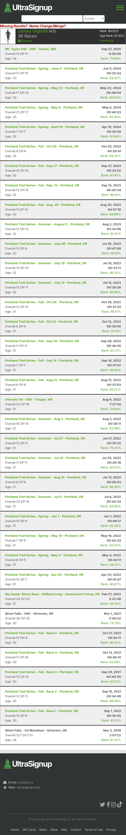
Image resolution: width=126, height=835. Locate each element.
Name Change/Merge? (47, 26)
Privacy (111, 829)
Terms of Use (94, 829)
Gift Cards (29, 829)
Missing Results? (14, 26)
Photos (25, 41)
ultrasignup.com (28, 787)
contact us (25, 782)
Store (54, 829)
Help (64, 829)
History (107, 40)
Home (15, 829)
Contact (76, 829)
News (43, 829)
